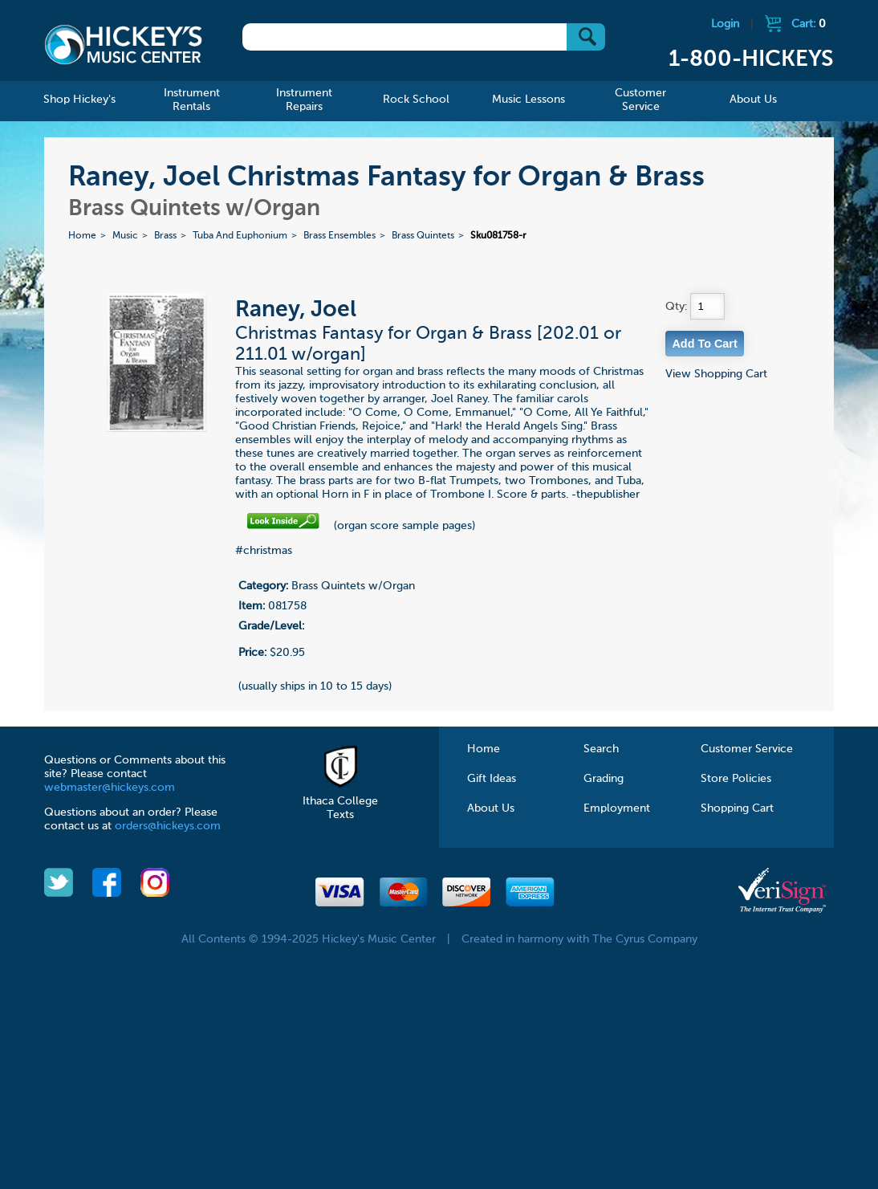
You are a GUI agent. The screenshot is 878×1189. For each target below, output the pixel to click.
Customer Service (747, 749)
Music (125, 236)
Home (82, 236)
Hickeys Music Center (123, 44)
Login (725, 24)
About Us (490, 808)
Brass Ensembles (339, 236)
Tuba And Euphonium (240, 236)
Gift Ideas (491, 778)
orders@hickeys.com (168, 826)
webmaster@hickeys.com (109, 787)
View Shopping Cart (716, 374)
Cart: (808, 24)
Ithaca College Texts (340, 801)
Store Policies (736, 778)
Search (601, 749)
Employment (616, 808)
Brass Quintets (423, 236)
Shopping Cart (737, 808)
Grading (603, 778)
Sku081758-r (498, 236)
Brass (165, 236)
